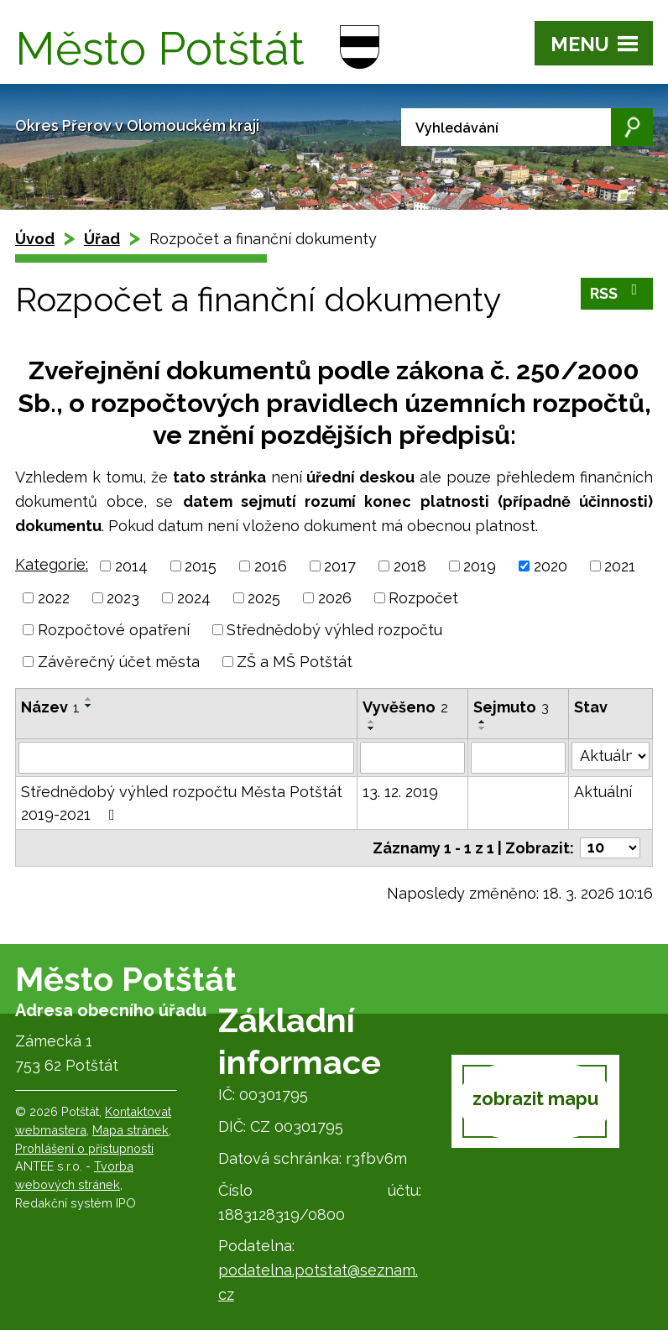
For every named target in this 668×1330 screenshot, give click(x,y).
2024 (194, 598)
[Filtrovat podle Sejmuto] (518, 758)
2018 (410, 566)
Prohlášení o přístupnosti (84, 1148)
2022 (54, 598)
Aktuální (603, 792)
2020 (550, 566)
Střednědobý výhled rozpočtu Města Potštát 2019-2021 (181, 803)
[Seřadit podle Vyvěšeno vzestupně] (372, 721)
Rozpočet (423, 598)
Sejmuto (511, 707)
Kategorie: (51, 564)
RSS (617, 292)
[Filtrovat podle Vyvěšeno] (412, 758)
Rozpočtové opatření (114, 630)
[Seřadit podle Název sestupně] (89, 705)
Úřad (102, 239)
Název (50, 707)
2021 (619, 566)
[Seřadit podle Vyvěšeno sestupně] (372, 728)
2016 (270, 566)
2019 (479, 566)
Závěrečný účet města (119, 661)
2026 (335, 598)
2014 (131, 566)
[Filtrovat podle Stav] (610, 756)
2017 (340, 566)
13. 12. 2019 (400, 792)
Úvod (35, 239)
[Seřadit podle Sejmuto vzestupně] (482, 721)
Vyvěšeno (405, 707)
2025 (264, 598)
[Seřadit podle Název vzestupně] (89, 699)
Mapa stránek (130, 1130)
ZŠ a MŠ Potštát (294, 661)
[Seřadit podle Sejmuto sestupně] (482, 728)
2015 (201, 566)
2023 (123, 598)
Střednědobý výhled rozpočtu (334, 630)
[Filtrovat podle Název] (186, 758)
